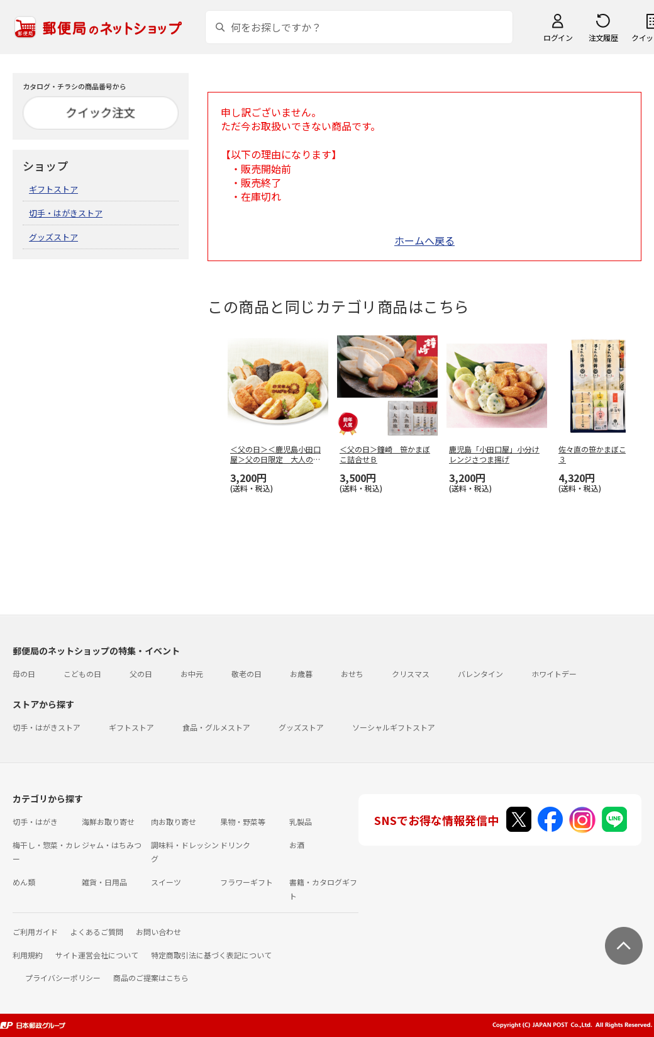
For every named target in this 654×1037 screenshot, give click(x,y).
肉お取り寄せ (173, 821)
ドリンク (235, 844)
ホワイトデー (554, 673)
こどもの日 (82, 673)
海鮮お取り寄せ (108, 821)
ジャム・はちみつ (111, 844)
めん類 (24, 882)
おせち (352, 673)
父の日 (141, 673)
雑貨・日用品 (104, 882)
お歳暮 (301, 673)
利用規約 (28, 955)
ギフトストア (53, 189)
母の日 (24, 673)
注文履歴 (603, 37)
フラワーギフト (246, 882)
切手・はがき (35, 821)
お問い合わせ (158, 931)
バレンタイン (480, 673)
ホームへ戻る (424, 240)
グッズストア (53, 237)
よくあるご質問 (96, 931)
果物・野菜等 (242, 821)
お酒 (296, 844)
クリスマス (411, 673)
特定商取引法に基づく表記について (211, 955)
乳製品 (300, 821)
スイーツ (166, 882)
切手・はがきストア (66, 213)
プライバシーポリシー (63, 977)
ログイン (557, 37)
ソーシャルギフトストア (393, 727)
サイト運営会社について (96, 955)
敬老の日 (246, 673)
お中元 (191, 673)
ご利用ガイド (35, 931)
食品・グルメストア (216, 727)
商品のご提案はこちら (151, 977)
